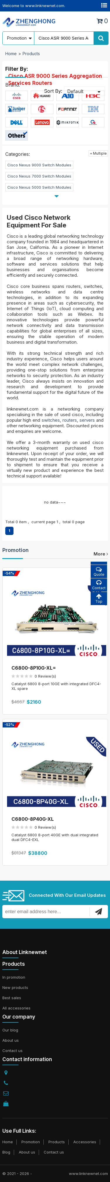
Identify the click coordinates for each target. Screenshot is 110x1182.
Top (99, 598)
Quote (99, 571)
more (101, 554)
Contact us (12, 1050)
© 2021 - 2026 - (17, 1173)
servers (87, 420)
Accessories (84, 1141)
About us (10, 1040)
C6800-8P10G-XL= (33, 668)
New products (15, 987)
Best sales (11, 997)
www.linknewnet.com (88, 1173)
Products (31, 53)
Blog (6, 1152)
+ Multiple (98, 153)
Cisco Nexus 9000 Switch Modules (39, 165)
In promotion (13, 977)
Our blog (10, 1030)
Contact (99, 585)
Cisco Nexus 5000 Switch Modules (39, 187)
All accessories (16, 1008)
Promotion (15, 550)
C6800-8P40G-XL (32, 819)
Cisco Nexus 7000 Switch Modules (39, 176)
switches (51, 420)
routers (69, 420)
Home (11, 53)
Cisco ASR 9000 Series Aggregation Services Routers (55, 79)
